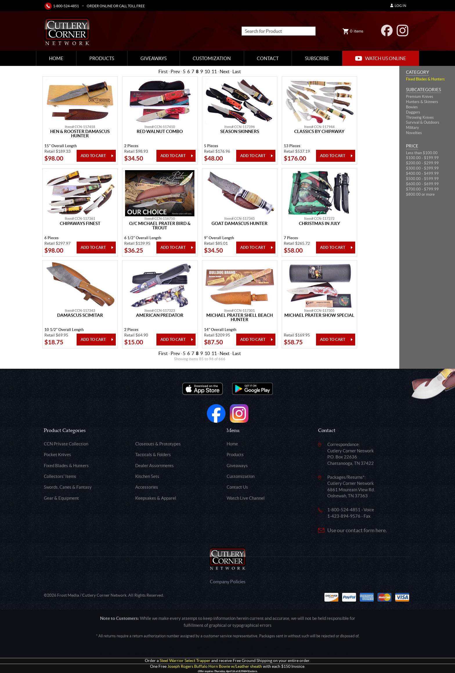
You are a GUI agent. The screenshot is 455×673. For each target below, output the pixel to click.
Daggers (413, 112)
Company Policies (227, 581)
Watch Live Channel (246, 498)
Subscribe (317, 58)
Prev (175, 71)
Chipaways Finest (80, 223)
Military (412, 127)
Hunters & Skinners (422, 102)
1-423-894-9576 (343, 516)
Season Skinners (239, 131)
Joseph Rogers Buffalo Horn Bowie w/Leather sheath (214, 666)
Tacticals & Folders (153, 454)
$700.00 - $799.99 (422, 189)
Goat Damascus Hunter (240, 223)
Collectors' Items (60, 476)
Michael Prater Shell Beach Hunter (239, 317)
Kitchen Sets (147, 476)
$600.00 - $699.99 (422, 184)
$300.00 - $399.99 (422, 168)
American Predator (159, 315)
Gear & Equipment (61, 498)
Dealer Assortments (154, 465)
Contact (268, 58)
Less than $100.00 (422, 153)
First (163, 71)
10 (207, 71)
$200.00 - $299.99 (422, 163)
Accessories (146, 487)
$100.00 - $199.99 (422, 158)
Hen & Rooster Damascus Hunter (80, 133)
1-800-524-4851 (66, 6)
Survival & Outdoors (422, 122)
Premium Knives (419, 96)
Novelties (414, 133)
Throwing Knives (420, 117)
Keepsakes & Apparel (155, 498)
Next (225, 71)
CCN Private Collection (66, 443)
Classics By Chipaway (319, 131)
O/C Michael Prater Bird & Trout (160, 225)
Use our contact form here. (357, 530)
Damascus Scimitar (80, 315)
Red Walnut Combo (160, 131)
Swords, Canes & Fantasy (68, 487)
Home (56, 58)
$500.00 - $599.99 (422, 179)
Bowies (412, 107)
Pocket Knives (57, 454)
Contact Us (237, 487)
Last (236, 71)
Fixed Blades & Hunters (425, 79)
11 (214, 71)
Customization (212, 58)
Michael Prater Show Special (319, 315)
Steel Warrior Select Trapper (185, 660)
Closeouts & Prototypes (158, 443)
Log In (398, 6)
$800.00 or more (420, 194)
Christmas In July (319, 223)
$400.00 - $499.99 (422, 173)
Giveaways (153, 58)
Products (101, 58)
